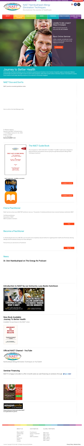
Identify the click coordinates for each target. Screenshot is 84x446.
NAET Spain (46, 440)
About (8, 16)
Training (53, 16)
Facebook (75, 4)
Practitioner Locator (19, 16)
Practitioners (64, 16)
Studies (19, 435)
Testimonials (20, 433)
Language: (33, 0)
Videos (18, 439)
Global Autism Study (76, 16)
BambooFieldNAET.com (9, 138)
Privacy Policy (70, 444)
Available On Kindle (67, 183)
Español (44, 0)
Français (49, 0)
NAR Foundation (34, 436)
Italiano (59, 0)
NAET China (46, 434)
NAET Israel (46, 435)
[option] (42, 42)
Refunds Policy (77, 444)
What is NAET (20, 432)
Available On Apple (67, 195)
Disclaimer (19, 438)
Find (69, 224)
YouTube (72, 4)
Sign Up (69, 248)
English (38, 0)
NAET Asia (46, 432)
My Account (78, 0)
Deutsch (54, 0)
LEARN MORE (58, 47)
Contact (19, 441)
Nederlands (65, 0)
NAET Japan (46, 437)
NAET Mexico (46, 438)
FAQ (18, 436)
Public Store (30, 16)
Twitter (78, 4)
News (42, 16)
